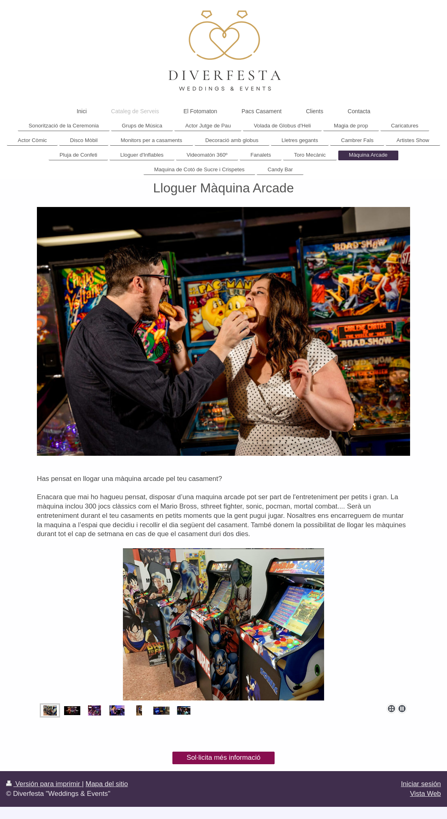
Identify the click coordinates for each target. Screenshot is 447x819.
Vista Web (425, 793)
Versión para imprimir (44, 784)
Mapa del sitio (107, 784)
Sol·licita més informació (223, 757)
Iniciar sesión (421, 784)
